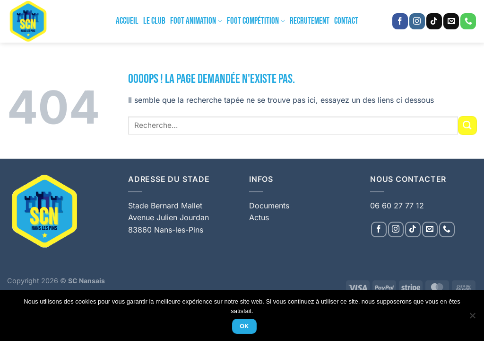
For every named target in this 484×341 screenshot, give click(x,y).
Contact (346, 21)
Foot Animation (196, 21)
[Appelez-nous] (468, 21)
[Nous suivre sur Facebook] (400, 21)
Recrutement (309, 21)
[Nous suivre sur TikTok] (434, 21)
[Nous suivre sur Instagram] (417, 21)
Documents (269, 205)
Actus (259, 217)
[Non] (472, 318)
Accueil (127, 21)
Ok (244, 326)
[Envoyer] (467, 125)
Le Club (154, 21)
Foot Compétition (256, 21)
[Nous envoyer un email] (451, 21)
